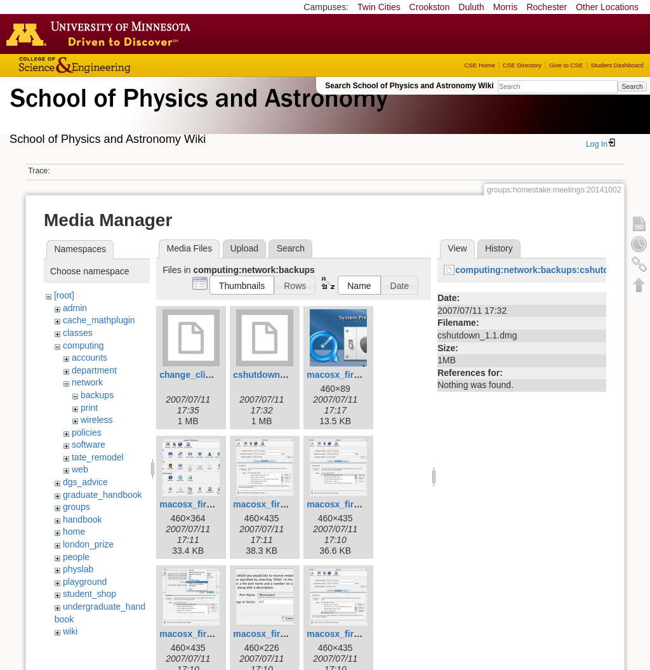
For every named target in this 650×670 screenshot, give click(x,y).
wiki (70, 631)
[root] (64, 295)
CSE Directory (522, 65)
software (88, 444)
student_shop (89, 594)
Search (631, 86)
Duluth (471, 7)
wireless (97, 420)
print (89, 408)
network (87, 382)
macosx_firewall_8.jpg (280, 634)
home (74, 531)
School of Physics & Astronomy (197, 113)
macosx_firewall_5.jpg (280, 504)
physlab (78, 569)
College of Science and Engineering (114, 65)
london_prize (88, 544)
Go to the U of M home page (101, 33)
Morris (505, 7)
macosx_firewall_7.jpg (206, 634)
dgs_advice (85, 482)
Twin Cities (379, 7)
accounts (89, 357)
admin (75, 308)
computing (83, 345)
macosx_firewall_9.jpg (354, 634)
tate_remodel (98, 457)
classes (78, 333)
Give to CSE (566, 65)
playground (85, 582)
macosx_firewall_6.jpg (354, 504)
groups (76, 507)
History (499, 248)
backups (97, 395)
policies (87, 432)
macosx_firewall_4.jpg (206, 504)
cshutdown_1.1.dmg (276, 375)
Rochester (546, 7)
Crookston (429, 7)
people (76, 557)
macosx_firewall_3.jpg (354, 375)
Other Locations (607, 7)
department (94, 370)
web (80, 469)
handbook (82, 519)
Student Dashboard (617, 65)
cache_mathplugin (99, 320)
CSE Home (479, 65)
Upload (244, 248)
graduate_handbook (102, 495)
